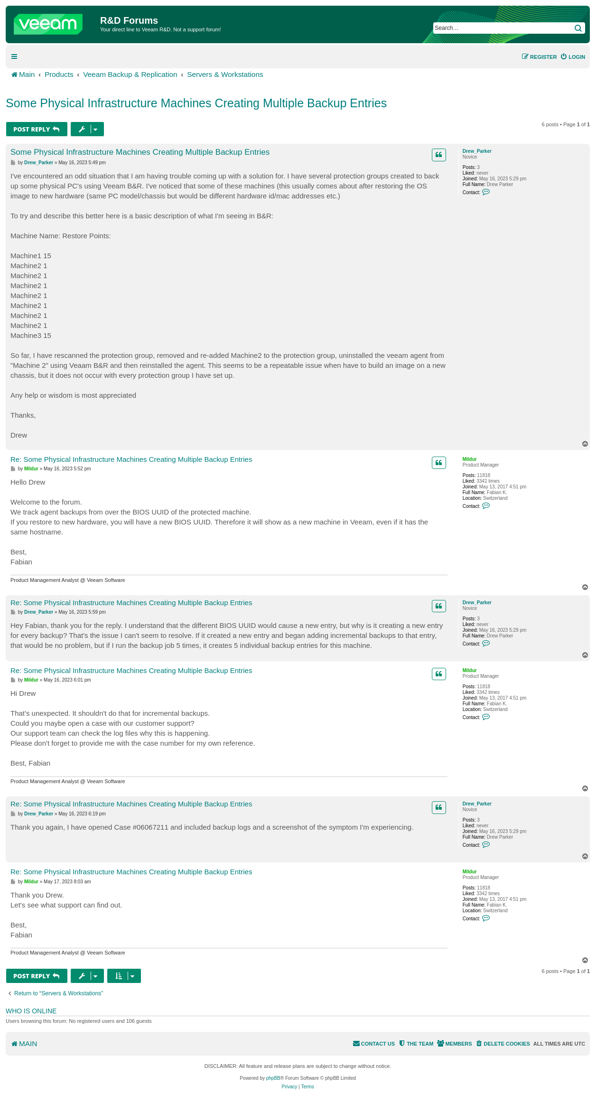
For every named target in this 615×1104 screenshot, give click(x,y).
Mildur (470, 459)
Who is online (31, 1011)
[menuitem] (572, 57)
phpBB (273, 1078)
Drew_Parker (477, 151)
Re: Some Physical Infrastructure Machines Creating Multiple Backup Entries (131, 459)
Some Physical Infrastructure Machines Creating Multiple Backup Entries (196, 103)
